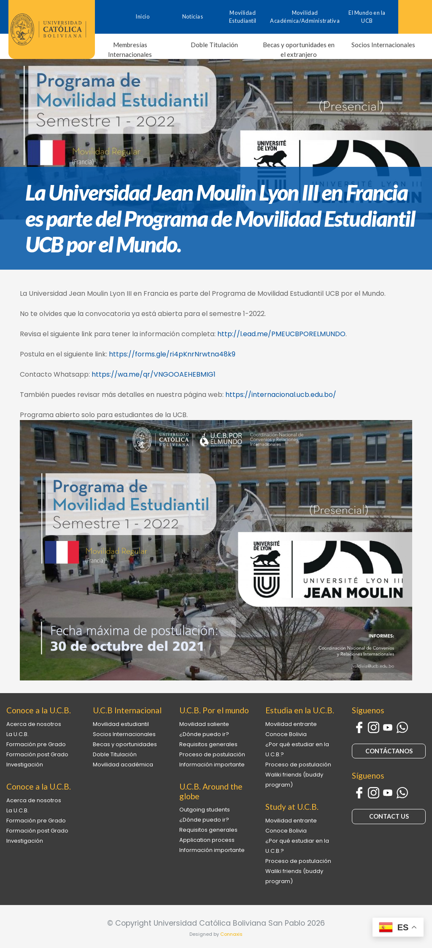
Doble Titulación (214, 44)
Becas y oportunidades (125, 744)
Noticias (192, 16)
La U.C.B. (17, 734)
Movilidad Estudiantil (242, 16)
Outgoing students (204, 810)
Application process (207, 840)
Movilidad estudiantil (121, 724)
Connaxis (231, 934)
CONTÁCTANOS (389, 751)
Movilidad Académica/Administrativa (305, 16)
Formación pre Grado (36, 744)
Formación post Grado (37, 754)
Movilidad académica (123, 765)
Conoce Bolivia (286, 734)
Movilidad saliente (204, 724)
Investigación (24, 765)
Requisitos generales (208, 744)
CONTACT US (389, 816)
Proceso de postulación (212, 754)
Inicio (142, 16)
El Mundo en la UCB (367, 16)
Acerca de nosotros (33, 724)
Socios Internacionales (383, 44)
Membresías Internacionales (130, 49)
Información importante (212, 765)
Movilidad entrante (291, 724)
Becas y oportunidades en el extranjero (299, 49)
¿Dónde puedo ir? (204, 734)
